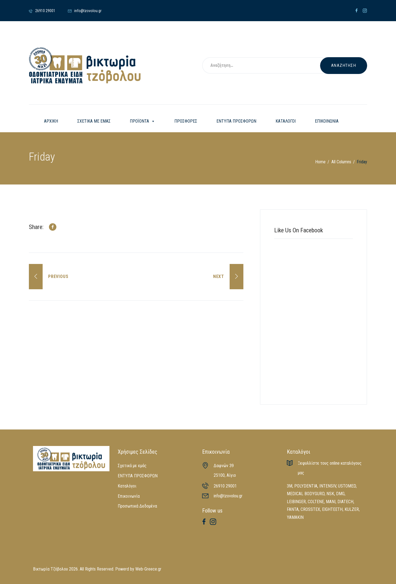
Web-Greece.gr (148, 569)
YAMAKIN (295, 517)
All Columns (341, 161)
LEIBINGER (296, 501)
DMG (340, 493)
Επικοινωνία (129, 496)
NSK (330, 493)
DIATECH (345, 501)
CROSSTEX (310, 509)
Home (320, 161)
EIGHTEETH (332, 509)
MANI (331, 501)
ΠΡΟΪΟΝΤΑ (142, 121)
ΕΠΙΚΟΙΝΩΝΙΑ (327, 121)
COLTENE (316, 501)
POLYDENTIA (305, 486)
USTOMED (347, 486)
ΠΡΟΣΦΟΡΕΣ (185, 121)
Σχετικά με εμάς (132, 465)
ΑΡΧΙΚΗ (51, 121)
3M (289, 486)
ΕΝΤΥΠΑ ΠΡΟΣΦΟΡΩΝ (236, 121)
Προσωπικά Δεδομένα (137, 506)
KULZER (352, 509)
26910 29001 (225, 486)
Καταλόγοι (127, 486)
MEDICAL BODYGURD (305, 493)
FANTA (293, 509)
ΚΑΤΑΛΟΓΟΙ (286, 121)
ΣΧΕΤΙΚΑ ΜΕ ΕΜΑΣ (94, 121)
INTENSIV (327, 486)
